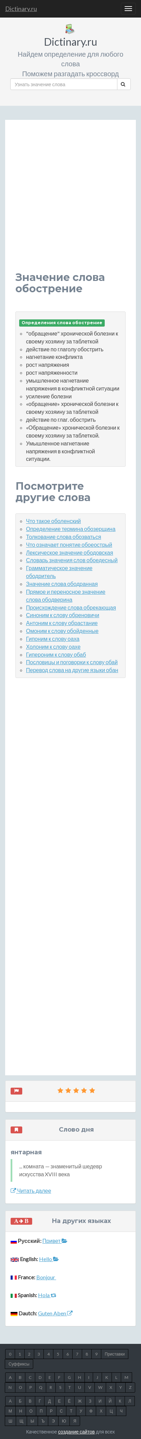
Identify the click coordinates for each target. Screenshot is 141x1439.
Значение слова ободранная (62, 583)
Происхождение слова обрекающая (71, 607)
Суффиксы (19, 1364)
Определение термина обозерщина (70, 528)
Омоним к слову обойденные (62, 630)
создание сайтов (76, 1432)
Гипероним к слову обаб (56, 654)
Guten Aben (55, 1313)
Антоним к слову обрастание (62, 623)
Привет (54, 1240)
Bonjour (46, 1277)
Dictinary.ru (21, 8)
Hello (49, 1259)
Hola (47, 1295)
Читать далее (31, 1190)
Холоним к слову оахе (53, 646)
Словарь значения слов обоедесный (72, 560)
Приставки (115, 1354)
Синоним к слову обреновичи (62, 615)
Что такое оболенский (53, 521)
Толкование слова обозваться (63, 536)
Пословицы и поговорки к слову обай (72, 662)
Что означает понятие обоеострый (69, 544)
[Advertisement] (70, 201)
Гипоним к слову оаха (52, 638)
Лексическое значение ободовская (69, 552)
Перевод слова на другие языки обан (72, 670)
